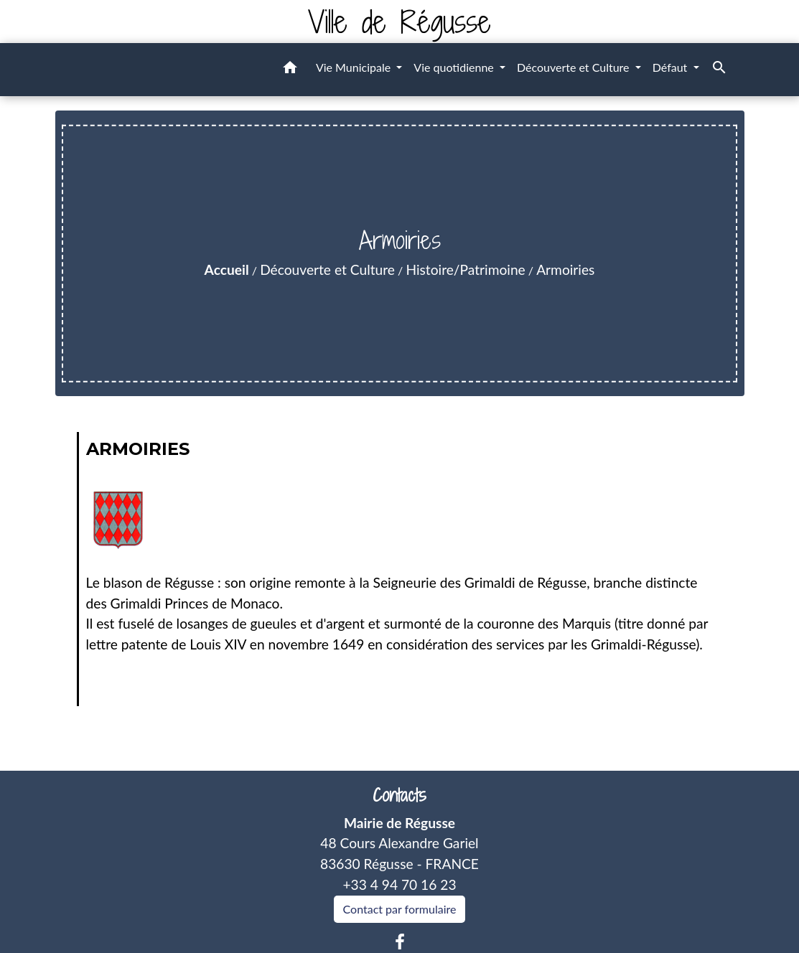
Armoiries (565, 269)
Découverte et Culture (327, 269)
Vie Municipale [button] (354, 67)
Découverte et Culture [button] (574, 67)
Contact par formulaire (400, 909)
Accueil (227, 269)
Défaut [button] (672, 67)
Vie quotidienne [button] (455, 67)
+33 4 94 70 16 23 (399, 884)
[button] (290, 69)
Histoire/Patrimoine (465, 269)
